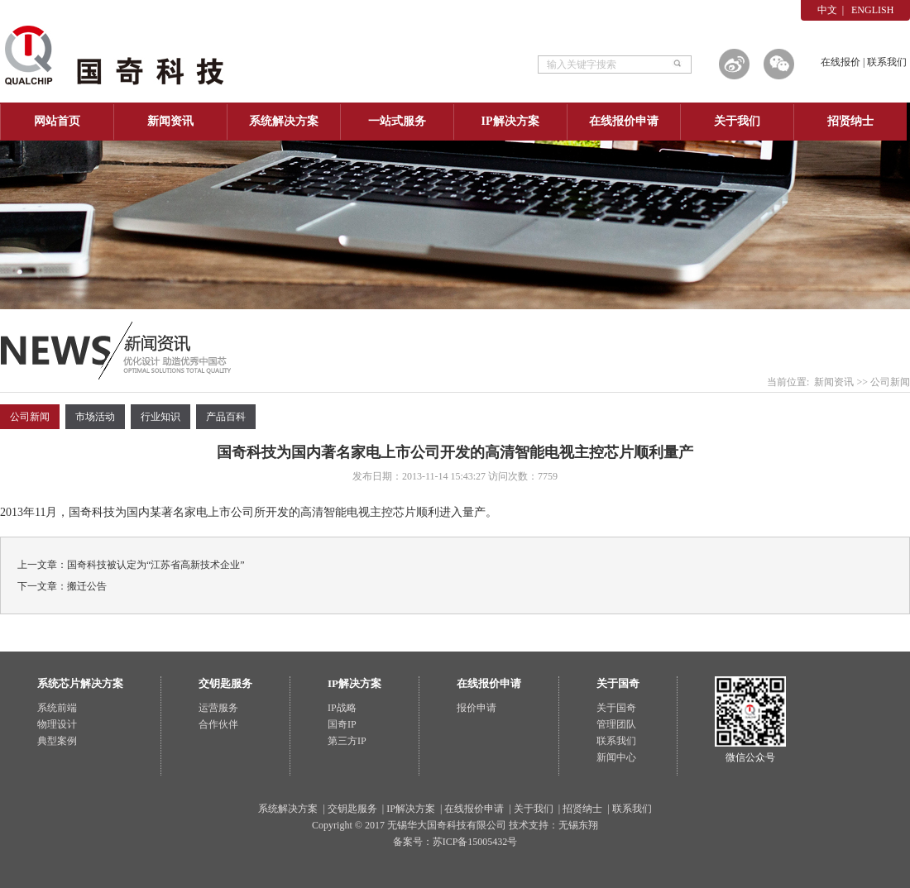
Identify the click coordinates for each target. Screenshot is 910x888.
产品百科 (226, 417)
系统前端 (57, 708)
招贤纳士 (850, 121)
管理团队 (616, 724)
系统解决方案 (283, 121)
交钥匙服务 (352, 808)
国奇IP (342, 724)
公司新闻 (890, 382)
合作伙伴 (218, 724)
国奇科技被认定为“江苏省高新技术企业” (156, 565)
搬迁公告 (87, 586)
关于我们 (737, 121)
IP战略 (342, 708)
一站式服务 (397, 121)
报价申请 (476, 708)
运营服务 (218, 708)
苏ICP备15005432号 (475, 841)
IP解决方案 (510, 121)
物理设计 (57, 724)
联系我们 (887, 62)
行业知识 (160, 417)
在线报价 (840, 62)
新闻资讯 (170, 121)
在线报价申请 (624, 121)
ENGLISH (872, 10)
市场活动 (95, 417)
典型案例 (57, 741)
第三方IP (347, 741)
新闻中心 (616, 757)
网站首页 (57, 121)
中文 (827, 10)
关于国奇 (616, 708)
